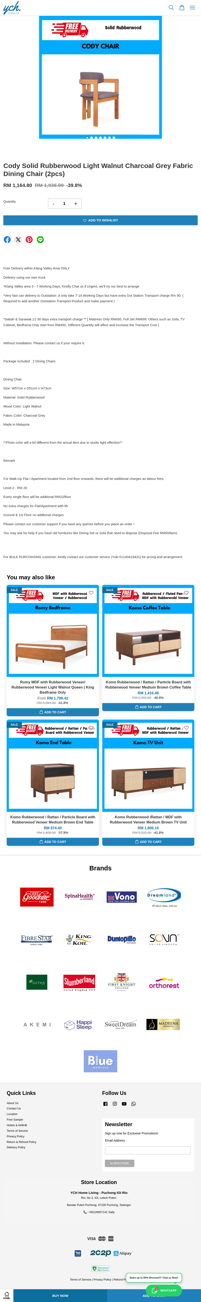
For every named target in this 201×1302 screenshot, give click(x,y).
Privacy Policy (15, 1136)
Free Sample (15, 1119)
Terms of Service (17, 1130)
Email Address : (116, 1140)
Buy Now (60, 1296)
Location (12, 1114)
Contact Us (14, 1108)
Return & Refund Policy (21, 1142)
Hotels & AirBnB (17, 1125)
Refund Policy (122, 1279)
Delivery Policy (16, 1147)
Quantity (9, 201)
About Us (12, 1103)
